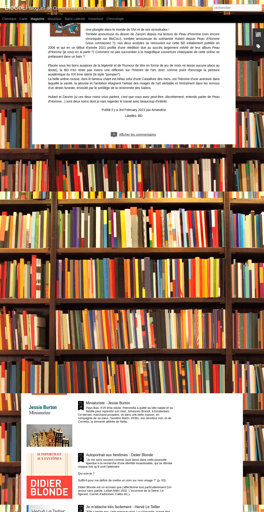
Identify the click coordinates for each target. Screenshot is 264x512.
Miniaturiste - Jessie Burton (108, 403)
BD (140, 52)
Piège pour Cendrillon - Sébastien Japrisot (120, 299)
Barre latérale (75, 19)
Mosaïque (55, 19)
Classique (9, 19)
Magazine (38, 19)
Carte (23, 19)
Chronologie (115, 19)
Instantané (95, 19)
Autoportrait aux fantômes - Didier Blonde (119, 455)
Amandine (158, 47)
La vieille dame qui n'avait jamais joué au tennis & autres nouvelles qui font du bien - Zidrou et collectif (128, 353)
